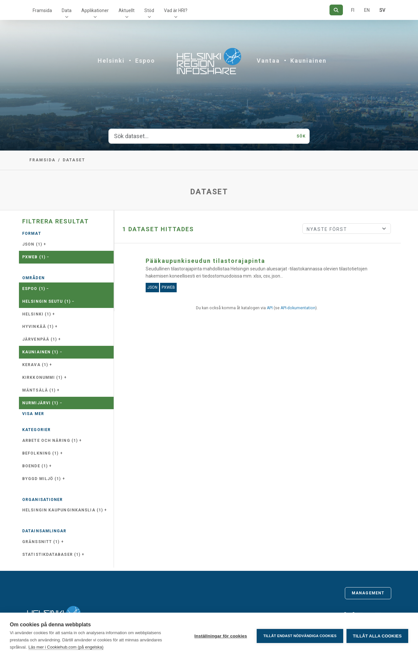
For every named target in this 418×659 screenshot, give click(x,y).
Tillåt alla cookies (377, 636)
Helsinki (111, 60)
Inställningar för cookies (220, 636)
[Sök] (336, 10)
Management (368, 593)
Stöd (149, 10)
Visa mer (33, 413)
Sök (301, 136)
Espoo (145, 60)
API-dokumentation (298, 308)
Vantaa (268, 60)
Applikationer (95, 10)
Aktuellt (127, 10)
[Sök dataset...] (200, 136)
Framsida (42, 10)
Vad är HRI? (175, 10)
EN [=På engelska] (367, 10)
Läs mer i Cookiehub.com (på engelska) (66, 647)
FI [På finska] (352, 10)
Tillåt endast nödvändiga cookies (299, 636)
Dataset (74, 160)
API (270, 308)
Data (67, 10)
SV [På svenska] (382, 10)
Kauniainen (308, 60)
